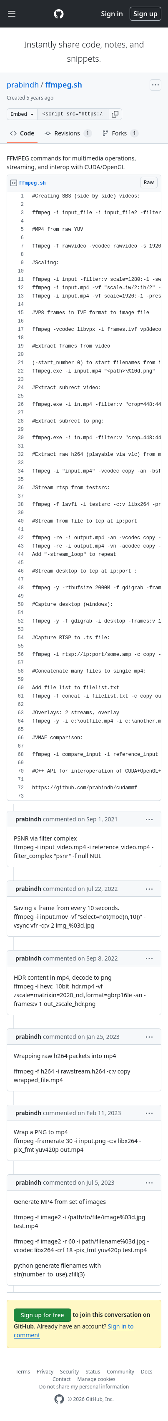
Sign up (145, 13)
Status (92, 1371)
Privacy (45, 1371)
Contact (61, 1379)
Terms (23, 1371)
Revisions (68, 133)
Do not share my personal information (84, 1386)
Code (22, 133)
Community (120, 1371)
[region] (84, 496)
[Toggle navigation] (12, 14)
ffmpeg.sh (63, 85)
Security (69, 1371)
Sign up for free (42, 1315)
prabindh (23, 85)
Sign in (112, 13)
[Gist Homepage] (59, 14)
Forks (120, 133)
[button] (115, 114)
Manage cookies (96, 1379)
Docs (147, 1371)
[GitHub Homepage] (59, 1399)
